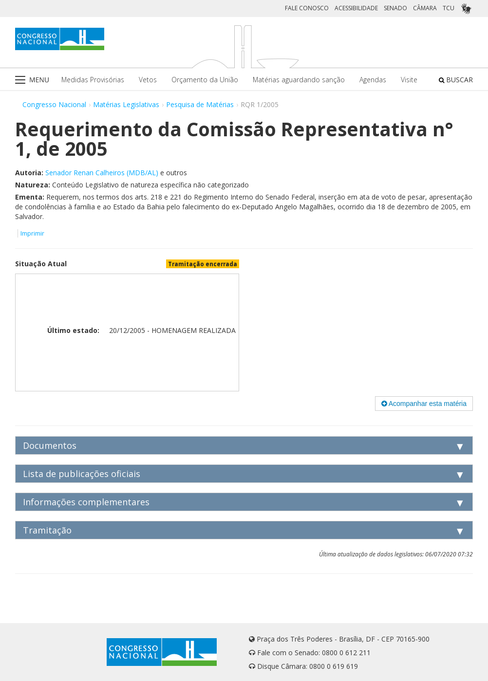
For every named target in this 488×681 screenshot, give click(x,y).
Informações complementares (86, 502)
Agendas (372, 79)
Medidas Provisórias (92, 79)
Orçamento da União (204, 79)
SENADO (395, 8)
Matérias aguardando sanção (299, 79)
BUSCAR (456, 79)
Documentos (49, 445)
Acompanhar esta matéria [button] (424, 403)
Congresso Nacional (54, 104)
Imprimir (32, 233)
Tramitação (47, 530)
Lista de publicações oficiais (81, 473)
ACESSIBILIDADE (356, 8)
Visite (409, 79)
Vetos (148, 79)
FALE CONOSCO (307, 8)
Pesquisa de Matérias (200, 104)
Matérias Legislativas (126, 104)
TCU (448, 8)
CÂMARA (425, 8)
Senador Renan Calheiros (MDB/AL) (101, 172)
